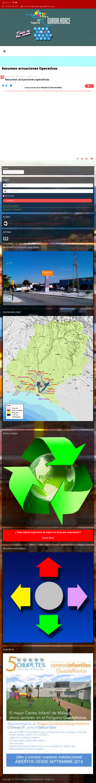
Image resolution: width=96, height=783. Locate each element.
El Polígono (10, 76)
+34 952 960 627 (11, 6)
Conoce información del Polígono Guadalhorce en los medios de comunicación (38, 223)
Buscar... (6, 168)
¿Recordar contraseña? (12, 209)
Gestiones (48, 427)
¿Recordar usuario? (11, 206)
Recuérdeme (9, 196)
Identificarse (10, 201)
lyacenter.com (62, 779)
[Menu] (4, 51)
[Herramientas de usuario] (89, 86)
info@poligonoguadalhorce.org (41, 6)
